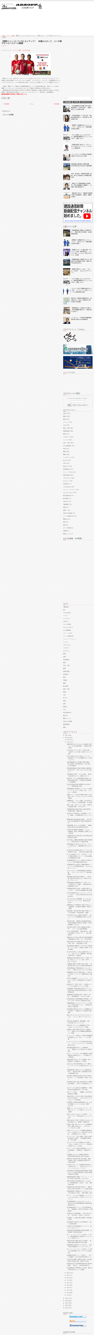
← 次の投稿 (5, 104)
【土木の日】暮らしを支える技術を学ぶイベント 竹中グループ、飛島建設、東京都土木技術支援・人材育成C (79, 953)
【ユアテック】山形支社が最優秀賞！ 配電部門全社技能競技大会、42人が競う (79, 1088)
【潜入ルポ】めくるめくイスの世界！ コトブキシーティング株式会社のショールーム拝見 (79, 1116)
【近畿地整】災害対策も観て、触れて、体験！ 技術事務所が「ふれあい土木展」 (78, 995)
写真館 (65, 531)
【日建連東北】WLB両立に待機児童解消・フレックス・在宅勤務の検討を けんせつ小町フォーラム (79, 866)
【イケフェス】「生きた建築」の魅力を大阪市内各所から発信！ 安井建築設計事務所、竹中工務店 (79, 1138)
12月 (68, 739)
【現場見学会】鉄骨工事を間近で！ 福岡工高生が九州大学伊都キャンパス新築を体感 (79, 1188)
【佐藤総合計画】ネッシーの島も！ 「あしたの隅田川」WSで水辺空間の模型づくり (79, 1256)
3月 (68, 1290)
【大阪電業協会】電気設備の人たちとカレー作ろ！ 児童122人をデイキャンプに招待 (79, 969)
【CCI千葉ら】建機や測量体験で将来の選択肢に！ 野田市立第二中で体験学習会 (79, 840)
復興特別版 (66, 431)
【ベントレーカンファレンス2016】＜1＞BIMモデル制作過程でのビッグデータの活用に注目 (79, 1250)
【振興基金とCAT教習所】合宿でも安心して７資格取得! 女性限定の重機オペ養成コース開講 (79, 906)
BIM (64, 449)
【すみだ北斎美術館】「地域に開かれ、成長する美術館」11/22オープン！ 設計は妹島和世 (79, 933)
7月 (68, 1280)
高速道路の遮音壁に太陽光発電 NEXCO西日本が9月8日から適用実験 (81, 165)
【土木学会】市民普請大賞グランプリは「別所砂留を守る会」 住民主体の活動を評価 (79, 851)
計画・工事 (66, 443)
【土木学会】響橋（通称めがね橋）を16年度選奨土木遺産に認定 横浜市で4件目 (79, 1260)
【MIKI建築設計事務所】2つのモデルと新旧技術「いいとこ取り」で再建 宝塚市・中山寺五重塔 (79, 947)
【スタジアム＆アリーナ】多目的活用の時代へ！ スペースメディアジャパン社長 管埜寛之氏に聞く (79, 1043)
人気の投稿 (68, 102)
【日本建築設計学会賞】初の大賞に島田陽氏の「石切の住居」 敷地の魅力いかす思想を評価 (81, 107)
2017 (66, 735)
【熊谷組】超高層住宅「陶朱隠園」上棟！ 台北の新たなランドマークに (79, 1022)
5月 (68, 1285)
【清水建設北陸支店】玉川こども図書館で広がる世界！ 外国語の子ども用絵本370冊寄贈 (79, 1010)
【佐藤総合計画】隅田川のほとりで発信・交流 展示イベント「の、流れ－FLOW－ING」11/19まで (79, 959)
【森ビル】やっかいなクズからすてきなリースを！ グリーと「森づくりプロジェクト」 (79, 1016)
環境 (64, 507)
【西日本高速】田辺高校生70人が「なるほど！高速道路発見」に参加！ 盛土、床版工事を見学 (79, 1182)
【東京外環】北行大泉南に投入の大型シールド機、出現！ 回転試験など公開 (79, 942)
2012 (66, 1305)
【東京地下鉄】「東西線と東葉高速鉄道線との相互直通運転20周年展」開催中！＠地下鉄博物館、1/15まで (79, 922)
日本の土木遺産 (67, 513)
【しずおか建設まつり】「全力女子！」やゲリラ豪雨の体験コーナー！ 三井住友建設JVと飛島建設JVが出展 (79, 856)
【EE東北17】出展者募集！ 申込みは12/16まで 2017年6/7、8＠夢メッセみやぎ (78, 1214)
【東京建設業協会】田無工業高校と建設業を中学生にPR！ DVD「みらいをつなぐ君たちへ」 (79, 770)
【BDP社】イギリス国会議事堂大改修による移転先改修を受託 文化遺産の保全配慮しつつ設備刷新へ (79, 780)
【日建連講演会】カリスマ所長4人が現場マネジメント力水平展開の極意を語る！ (79, 861)
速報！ (65, 510)
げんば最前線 (67, 446)
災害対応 (66, 484)
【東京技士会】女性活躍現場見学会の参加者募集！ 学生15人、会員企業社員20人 (79, 1264)
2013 (66, 1303)
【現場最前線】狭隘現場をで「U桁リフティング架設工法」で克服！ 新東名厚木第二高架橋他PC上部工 (79, 884)
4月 (68, 1287)
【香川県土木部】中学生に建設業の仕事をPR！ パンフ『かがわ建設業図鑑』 (78, 928)
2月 (68, 1292)
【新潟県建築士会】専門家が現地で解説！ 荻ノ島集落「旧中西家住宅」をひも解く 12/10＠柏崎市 (79, 763)
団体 (64, 419)
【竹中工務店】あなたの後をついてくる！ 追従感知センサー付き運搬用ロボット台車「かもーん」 (79, 758)
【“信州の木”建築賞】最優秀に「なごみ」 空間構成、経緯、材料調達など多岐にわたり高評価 (79, 831)
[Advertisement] (74, 16)
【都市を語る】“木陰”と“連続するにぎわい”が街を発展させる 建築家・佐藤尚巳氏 (79, 1121)
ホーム (31, 104)
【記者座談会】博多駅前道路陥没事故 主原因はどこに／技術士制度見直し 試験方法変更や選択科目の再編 (79, 1172)
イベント (8, 35)
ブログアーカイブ (86, 102)
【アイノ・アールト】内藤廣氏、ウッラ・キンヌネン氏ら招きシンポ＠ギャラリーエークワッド (79, 1197)
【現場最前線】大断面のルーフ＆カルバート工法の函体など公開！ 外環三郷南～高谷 (79, 1192)
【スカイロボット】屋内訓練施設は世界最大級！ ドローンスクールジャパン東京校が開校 (79, 872)
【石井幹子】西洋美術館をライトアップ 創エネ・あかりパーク (79, 1227)
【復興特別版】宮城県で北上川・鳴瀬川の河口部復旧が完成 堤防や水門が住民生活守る (81, 261)
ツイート (4, 46)
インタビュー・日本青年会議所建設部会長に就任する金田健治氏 (81, 318)
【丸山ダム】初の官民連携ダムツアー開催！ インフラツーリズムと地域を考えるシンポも (79, 1065)
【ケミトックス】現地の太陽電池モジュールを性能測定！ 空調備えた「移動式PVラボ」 (79, 1150)
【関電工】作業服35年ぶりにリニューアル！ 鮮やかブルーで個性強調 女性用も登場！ (82, 127)
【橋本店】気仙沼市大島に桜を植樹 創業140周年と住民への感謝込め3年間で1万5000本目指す (78, 1160)
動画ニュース (67, 534)
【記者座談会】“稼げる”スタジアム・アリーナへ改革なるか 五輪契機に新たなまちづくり (79, 845)
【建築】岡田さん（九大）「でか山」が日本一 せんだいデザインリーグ (81, 270)
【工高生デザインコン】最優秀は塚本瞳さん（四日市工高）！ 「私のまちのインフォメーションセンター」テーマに (79, 1166)
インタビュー (67, 457)
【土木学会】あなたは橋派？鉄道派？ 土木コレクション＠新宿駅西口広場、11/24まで (79, 917)
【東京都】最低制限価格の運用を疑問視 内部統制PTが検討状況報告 (79, 1231)
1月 (68, 1295)
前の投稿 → (57, 104)
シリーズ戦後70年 (68, 516)
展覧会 (65, 519)
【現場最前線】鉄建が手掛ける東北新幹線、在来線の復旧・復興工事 (79, 810)
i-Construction (67, 487)
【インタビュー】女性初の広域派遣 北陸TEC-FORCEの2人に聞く (82, 155)
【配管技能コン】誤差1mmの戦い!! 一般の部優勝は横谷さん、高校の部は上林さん (82, 309)
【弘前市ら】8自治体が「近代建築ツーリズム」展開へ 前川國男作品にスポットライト (79, 815)
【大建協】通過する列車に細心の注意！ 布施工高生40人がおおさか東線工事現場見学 (79, 964)
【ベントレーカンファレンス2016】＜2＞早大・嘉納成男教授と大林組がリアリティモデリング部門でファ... (79, 1236)
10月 (68, 1273)
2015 (66, 1298)
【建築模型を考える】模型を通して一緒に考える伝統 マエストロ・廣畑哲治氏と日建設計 (79, 974)
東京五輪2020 (67, 495)
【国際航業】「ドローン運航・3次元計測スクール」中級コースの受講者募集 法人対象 (79, 801)
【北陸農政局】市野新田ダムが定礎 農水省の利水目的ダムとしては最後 (79, 1268)
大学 (64, 463)
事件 (64, 522)
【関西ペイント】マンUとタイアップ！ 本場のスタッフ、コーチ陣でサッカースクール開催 (31, 42)
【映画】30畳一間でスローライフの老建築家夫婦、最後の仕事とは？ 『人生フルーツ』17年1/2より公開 (79, 1126)
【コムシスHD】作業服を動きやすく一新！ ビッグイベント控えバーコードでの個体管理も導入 (81, 290)
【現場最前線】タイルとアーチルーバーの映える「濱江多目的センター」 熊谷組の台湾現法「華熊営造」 (79, 1004)
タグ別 (76, 102)
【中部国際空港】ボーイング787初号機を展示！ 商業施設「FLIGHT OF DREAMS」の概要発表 (79, 1209)
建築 (64, 416)
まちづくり (66, 481)
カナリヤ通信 (67, 528)
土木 (64, 425)
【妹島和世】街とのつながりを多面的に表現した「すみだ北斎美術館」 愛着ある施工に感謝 (79, 746)
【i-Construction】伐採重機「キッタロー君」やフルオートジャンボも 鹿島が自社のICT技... (79, 900)
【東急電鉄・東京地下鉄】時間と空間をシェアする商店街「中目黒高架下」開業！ (79, 911)
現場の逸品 (66, 475)
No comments (26, 50)
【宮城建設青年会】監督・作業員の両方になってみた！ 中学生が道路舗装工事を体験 (79, 889)
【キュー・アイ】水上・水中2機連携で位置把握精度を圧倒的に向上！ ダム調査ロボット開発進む (79, 1055)
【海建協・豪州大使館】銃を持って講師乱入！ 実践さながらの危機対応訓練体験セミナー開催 (79, 1031)
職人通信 (66, 498)
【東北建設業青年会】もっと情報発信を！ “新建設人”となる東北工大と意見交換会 (79, 1049)
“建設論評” (66, 504)
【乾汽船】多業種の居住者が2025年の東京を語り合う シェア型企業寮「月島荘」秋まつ (79, 1077)
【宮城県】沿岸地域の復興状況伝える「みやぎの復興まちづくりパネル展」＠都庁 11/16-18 (79, 1104)
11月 (68, 742)
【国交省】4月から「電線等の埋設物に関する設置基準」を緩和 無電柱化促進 (81, 195)
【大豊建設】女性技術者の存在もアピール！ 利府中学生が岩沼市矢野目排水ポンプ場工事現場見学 (79, 990)
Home (3, 35)
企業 (13, 35)
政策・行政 (66, 428)
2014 (66, 1300)
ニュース (66, 440)
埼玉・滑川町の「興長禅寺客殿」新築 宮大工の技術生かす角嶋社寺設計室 (81, 175)
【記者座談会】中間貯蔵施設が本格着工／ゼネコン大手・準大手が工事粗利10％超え (79, 999)
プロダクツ (66, 437)
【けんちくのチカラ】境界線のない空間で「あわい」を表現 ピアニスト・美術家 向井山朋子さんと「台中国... (79, 1144)
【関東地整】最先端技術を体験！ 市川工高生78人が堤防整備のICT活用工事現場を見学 (79, 821)
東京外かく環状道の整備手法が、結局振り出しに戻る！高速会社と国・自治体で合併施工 (81, 300)
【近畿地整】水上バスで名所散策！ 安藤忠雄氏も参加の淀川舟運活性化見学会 (79, 826)
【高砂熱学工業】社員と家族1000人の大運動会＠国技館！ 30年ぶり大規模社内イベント (79, 1083)
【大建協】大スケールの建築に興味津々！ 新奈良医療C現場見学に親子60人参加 (79, 1155)
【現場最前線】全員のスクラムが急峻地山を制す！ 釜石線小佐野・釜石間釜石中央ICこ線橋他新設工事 (79, 1071)
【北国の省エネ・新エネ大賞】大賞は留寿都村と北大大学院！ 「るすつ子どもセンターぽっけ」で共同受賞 (79, 1098)
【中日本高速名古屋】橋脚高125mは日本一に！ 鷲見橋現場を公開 (78, 785)
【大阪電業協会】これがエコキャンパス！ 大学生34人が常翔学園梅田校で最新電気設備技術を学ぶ (79, 1203)
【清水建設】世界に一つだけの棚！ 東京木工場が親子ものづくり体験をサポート (79, 775)
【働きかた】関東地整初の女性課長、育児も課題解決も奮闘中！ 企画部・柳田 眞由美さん (81, 185)
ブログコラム (67, 478)
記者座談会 (66, 469)
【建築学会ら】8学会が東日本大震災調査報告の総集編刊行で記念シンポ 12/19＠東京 (79, 938)
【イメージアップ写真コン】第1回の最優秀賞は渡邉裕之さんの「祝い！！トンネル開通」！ (79, 1037)
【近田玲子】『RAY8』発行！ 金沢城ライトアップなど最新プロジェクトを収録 (79, 985)
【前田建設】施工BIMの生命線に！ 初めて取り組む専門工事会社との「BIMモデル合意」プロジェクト (78, 878)
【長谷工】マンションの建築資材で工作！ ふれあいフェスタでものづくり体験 (79, 1026)
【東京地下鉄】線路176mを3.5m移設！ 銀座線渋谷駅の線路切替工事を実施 (78, 1241)
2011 (66, 1308)
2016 (66, 737)
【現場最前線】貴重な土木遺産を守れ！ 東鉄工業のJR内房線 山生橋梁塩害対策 (81, 232)
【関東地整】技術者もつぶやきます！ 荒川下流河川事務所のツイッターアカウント (79, 1245)
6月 (68, 1283)
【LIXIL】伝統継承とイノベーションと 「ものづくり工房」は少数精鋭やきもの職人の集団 (79, 980)
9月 (68, 1275)
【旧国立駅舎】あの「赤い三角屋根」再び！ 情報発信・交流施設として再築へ (79, 1060)
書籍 (64, 454)
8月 (68, 1278)
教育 (64, 434)
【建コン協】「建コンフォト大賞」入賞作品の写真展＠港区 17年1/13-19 (79, 805)
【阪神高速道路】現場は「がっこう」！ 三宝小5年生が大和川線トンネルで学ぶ (79, 1177)
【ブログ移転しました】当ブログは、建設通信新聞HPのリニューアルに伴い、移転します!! (81, 136)
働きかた (66, 466)
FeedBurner (80, 405)
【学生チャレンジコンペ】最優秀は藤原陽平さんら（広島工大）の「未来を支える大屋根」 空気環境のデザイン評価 (79, 1132)
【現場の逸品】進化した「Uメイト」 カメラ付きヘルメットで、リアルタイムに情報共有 (82, 146)
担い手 (65, 460)
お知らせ (66, 501)
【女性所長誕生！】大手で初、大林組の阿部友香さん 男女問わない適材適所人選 (81, 117)
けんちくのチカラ (68, 492)
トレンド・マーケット (69, 489)
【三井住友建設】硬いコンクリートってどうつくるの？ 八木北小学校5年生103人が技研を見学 (79, 894)
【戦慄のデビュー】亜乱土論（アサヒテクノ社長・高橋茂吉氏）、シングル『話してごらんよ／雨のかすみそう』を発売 (81, 252)
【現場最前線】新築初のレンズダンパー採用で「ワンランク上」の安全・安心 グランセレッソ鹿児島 (79, 790)
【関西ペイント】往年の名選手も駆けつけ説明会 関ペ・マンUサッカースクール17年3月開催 (79, 796)
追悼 (64, 525)
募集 (64, 451)
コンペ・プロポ (67, 472)
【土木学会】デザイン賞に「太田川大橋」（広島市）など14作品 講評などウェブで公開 (79, 752)
